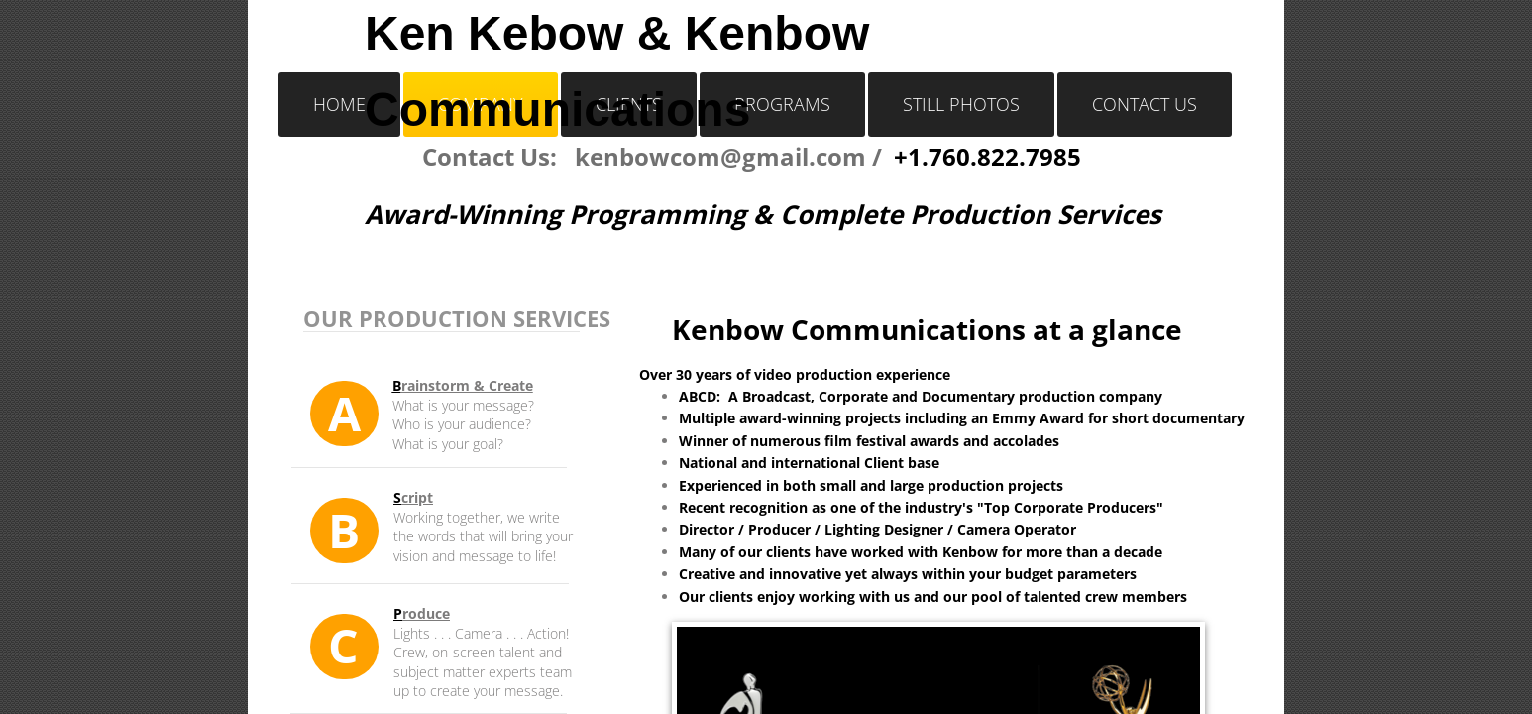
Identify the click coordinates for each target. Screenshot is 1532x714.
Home (339, 104)
